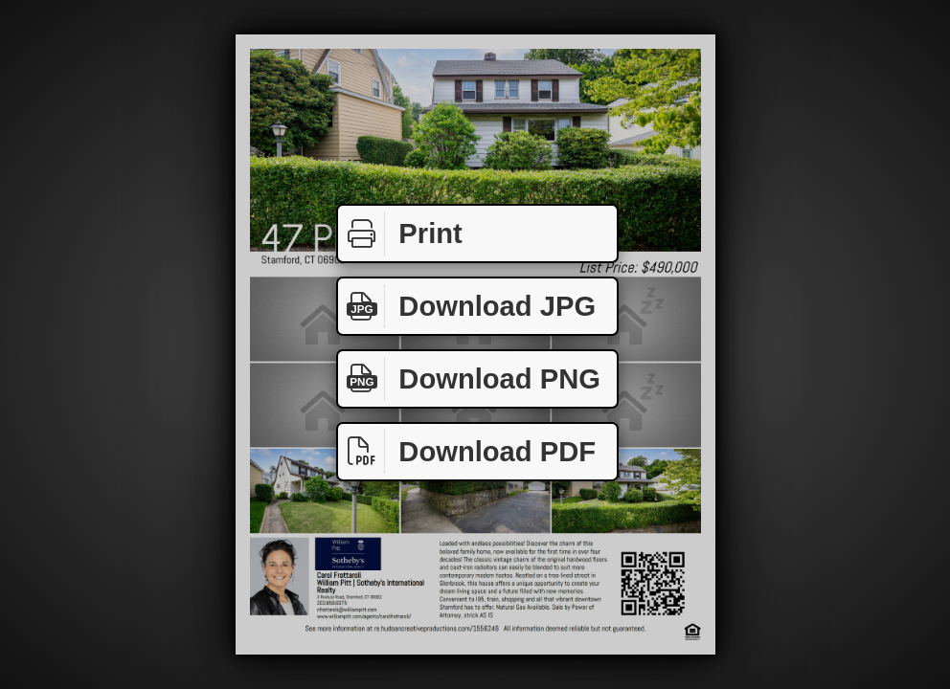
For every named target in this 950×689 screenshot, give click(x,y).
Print (400, 233)
